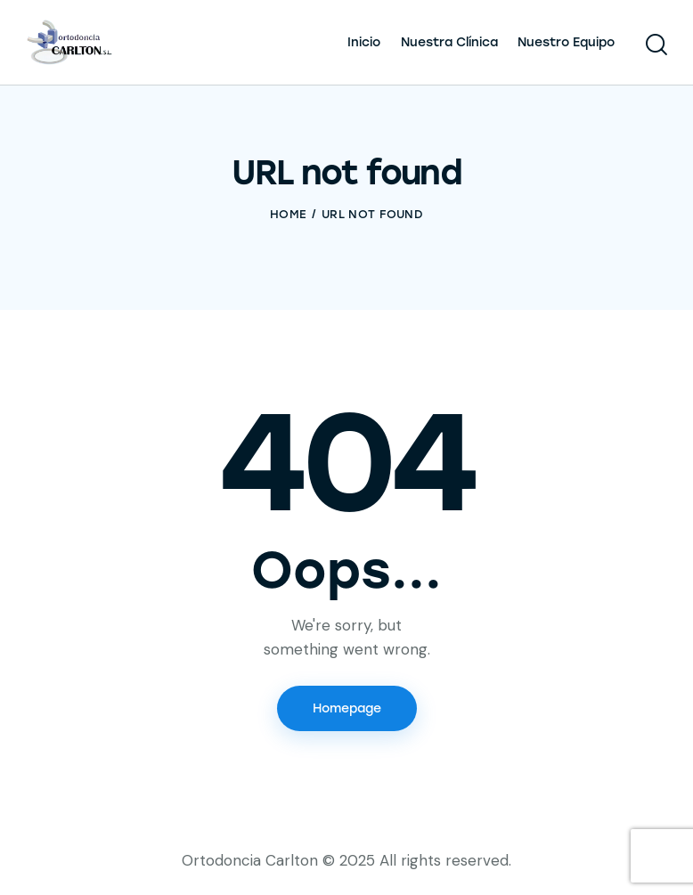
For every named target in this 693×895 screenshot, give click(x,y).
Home (288, 214)
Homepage (347, 708)
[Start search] (655, 45)
